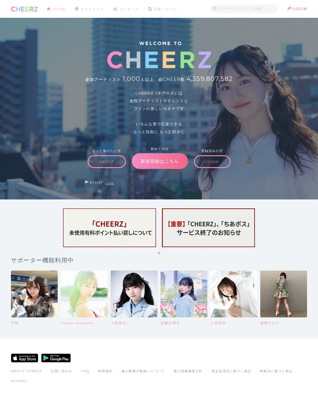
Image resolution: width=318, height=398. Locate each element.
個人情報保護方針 (188, 371)
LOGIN (300, 9)
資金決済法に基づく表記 (231, 371)
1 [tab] (159, 253)
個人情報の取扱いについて (143, 371)
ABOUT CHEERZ (26, 371)
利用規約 (105, 371)
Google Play (56, 358)
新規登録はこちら (160, 161)
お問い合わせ (61, 371)
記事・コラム (165, 9)
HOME (59, 9)
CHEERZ (24, 9)
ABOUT (106, 161)
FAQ (85, 371)
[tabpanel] (109, 227)
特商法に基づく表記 (276, 371)
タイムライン (92, 9)
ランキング (129, 9)
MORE (109, 183)
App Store (24, 358)
